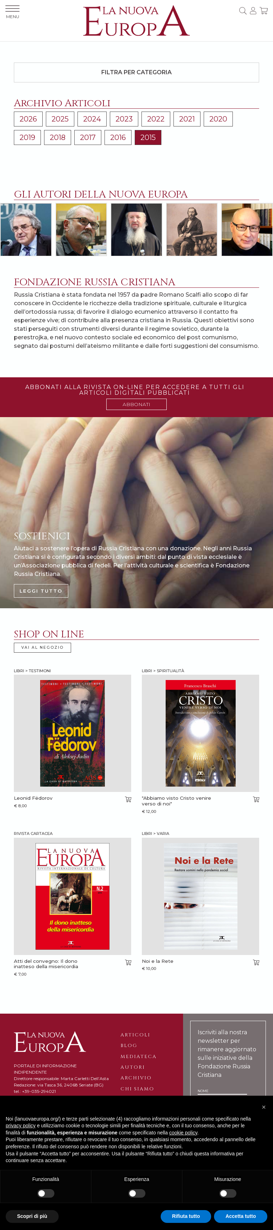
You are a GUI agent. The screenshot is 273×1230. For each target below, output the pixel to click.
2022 (156, 119)
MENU (12, 12)
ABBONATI (136, 404)
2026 (28, 119)
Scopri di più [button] (32, 1216)
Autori (133, 1067)
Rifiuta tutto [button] (186, 1216)
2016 (118, 137)
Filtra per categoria (136, 72)
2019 (27, 137)
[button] (263, 1107)
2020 (218, 119)
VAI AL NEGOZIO (42, 647)
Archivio (136, 1078)
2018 (57, 137)
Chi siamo (137, 1089)
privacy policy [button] (21, 1125)
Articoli (135, 1035)
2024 (92, 119)
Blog (129, 1045)
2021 (187, 119)
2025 (60, 119)
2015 (148, 137)
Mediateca (139, 1056)
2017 (88, 137)
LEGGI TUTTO (41, 591)
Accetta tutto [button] (240, 1216)
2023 (124, 119)
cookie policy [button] (183, 1132)
